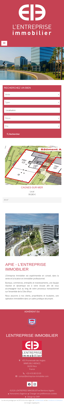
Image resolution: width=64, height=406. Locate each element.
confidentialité (39, 400)
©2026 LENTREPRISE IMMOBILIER (24, 390)
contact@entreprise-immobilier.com (33, 376)
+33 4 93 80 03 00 (33, 373)
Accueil (32, 19)
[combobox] (32, 94)
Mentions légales (47, 390)
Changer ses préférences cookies (43, 393)
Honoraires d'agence (18, 393)
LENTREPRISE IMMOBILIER (32, 335)
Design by (33, 396)
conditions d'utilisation (55, 400)
